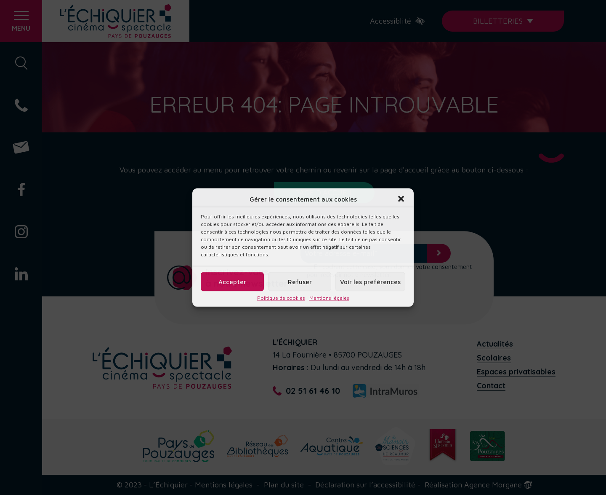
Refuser (300, 281)
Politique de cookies (281, 298)
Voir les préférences (370, 281)
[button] (401, 199)
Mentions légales (329, 298)
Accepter (232, 281)
